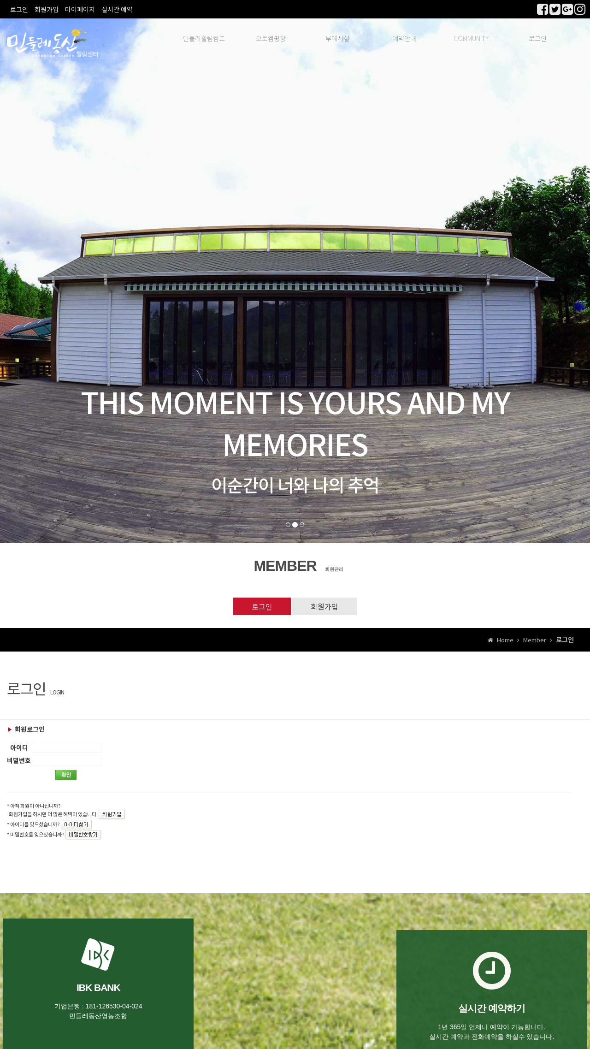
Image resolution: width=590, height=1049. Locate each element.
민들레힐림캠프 (203, 39)
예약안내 (404, 39)
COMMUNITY (470, 39)
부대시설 (337, 39)
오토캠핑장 (270, 39)
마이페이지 (80, 9)
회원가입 (47, 9)
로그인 (19, 9)
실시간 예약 (117, 9)
